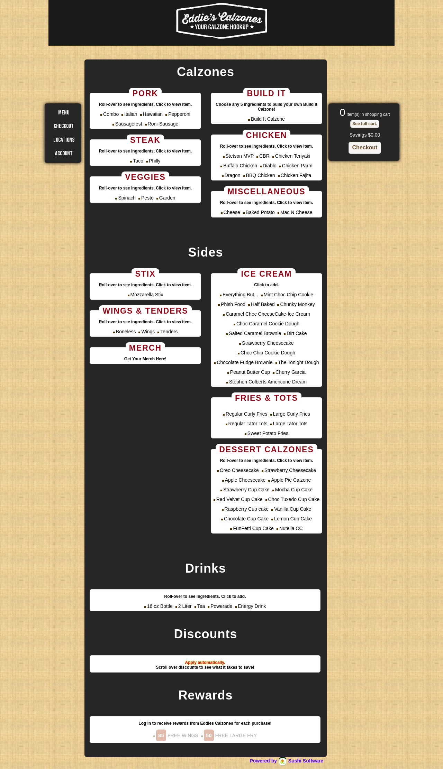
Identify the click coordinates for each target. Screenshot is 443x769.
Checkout (64, 126)
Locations (63, 140)
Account (64, 153)
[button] (364, 124)
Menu (63, 112)
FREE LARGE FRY (230, 735)
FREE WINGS (177, 735)
